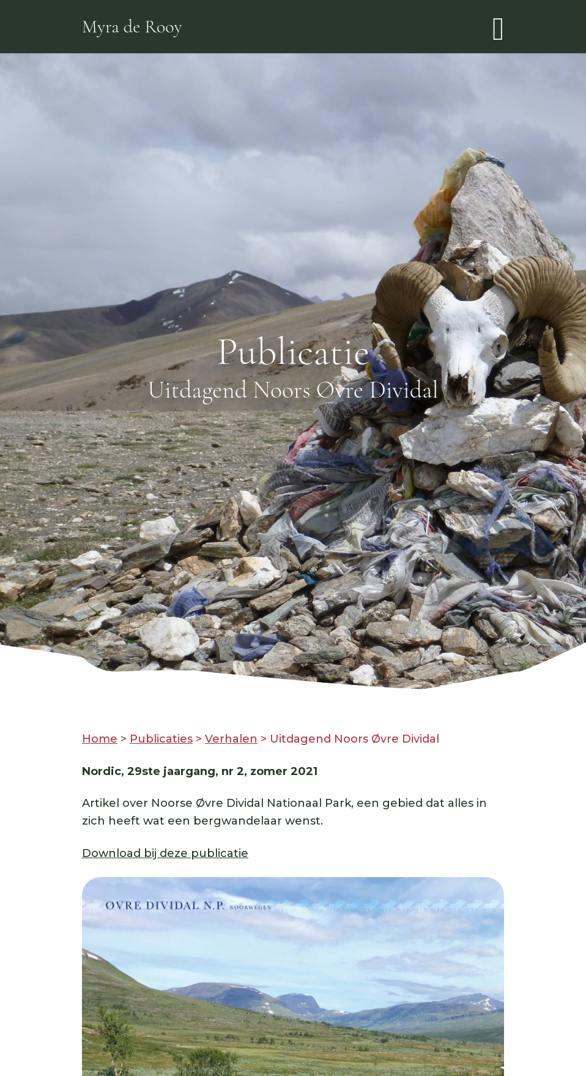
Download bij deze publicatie (165, 853)
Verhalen (231, 739)
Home (99, 739)
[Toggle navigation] (498, 27)
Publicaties (161, 739)
